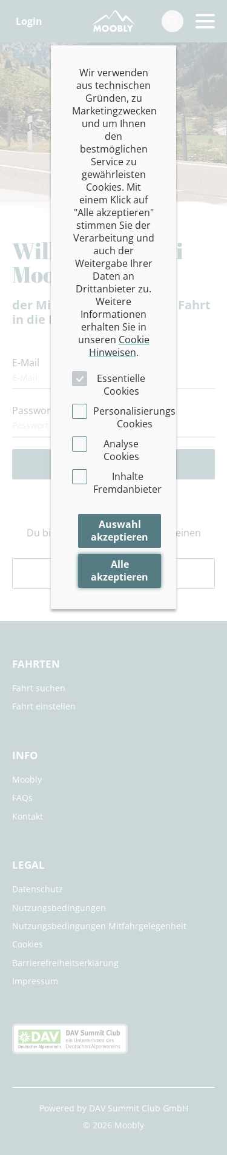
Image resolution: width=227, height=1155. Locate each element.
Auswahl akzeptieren (119, 531)
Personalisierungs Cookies (134, 417)
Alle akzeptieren (119, 571)
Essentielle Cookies (121, 385)
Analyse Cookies (121, 450)
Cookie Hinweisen (119, 346)
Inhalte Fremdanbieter (127, 483)
